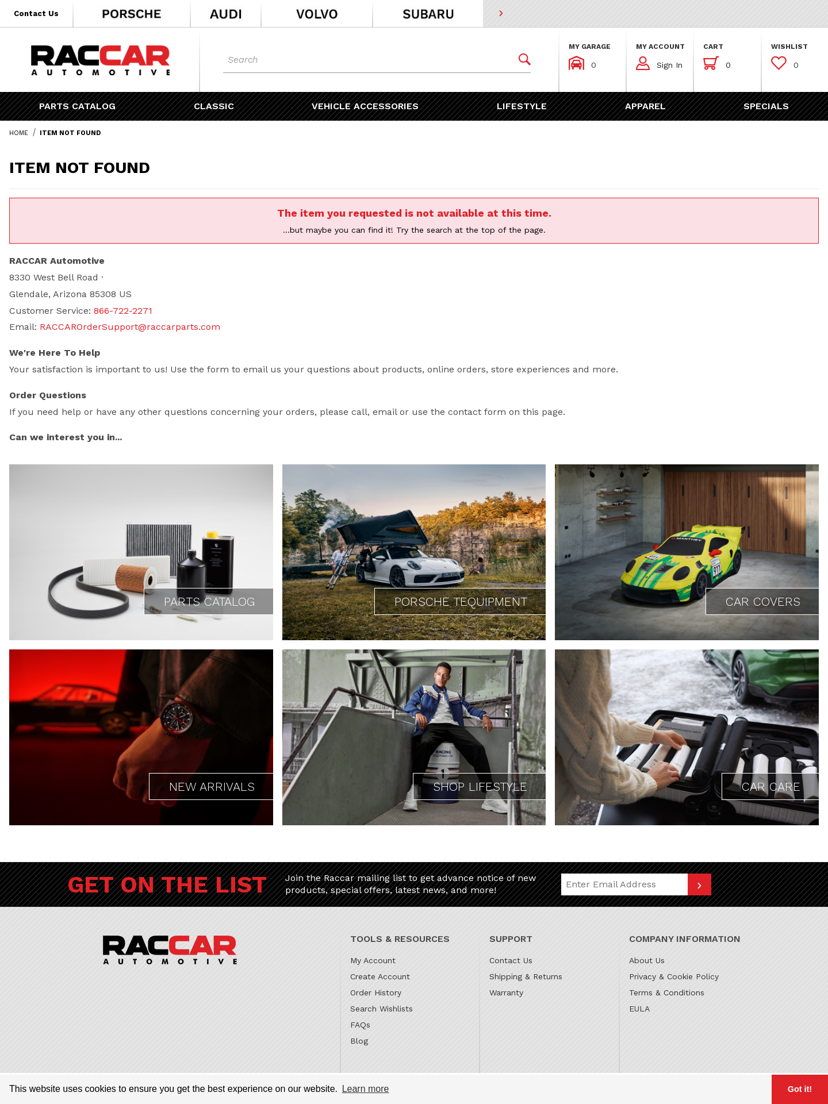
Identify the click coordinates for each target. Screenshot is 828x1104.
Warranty (506, 992)
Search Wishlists (381, 1008)
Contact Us (510, 960)
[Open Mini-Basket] (717, 63)
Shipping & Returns (525, 976)
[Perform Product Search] (520, 59)
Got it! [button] (800, 1089)
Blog (359, 1040)
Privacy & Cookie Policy (674, 976)
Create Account (380, 976)
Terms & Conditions (666, 992)
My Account (373, 960)
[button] (37, 13)
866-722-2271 (123, 310)
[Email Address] (624, 884)
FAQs (360, 1024)
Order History (375, 992)
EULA (639, 1008)
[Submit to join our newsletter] (699, 884)
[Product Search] (366, 59)
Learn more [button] (365, 1089)
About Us (647, 960)
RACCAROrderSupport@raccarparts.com (130, 326)
